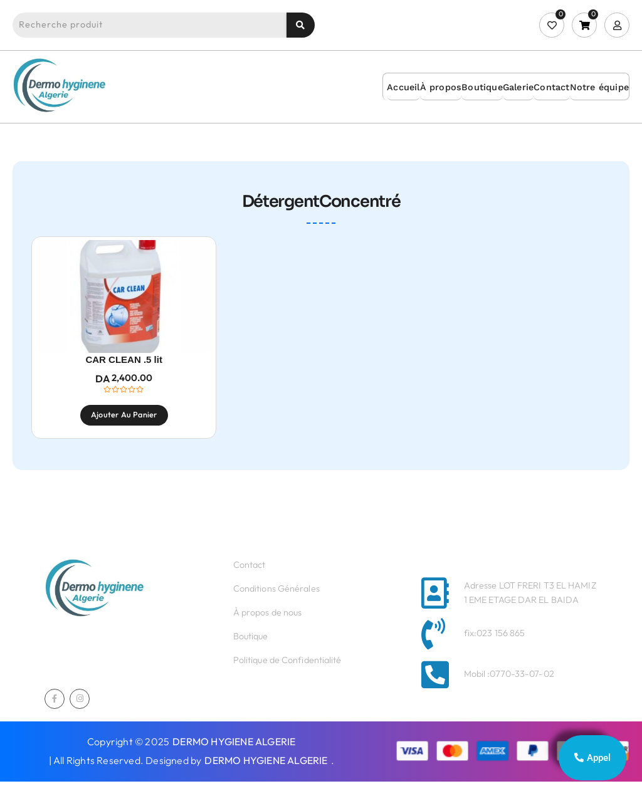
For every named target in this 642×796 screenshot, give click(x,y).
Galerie (518, 87)
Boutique (482, 87)
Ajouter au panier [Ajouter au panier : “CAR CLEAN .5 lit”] (124, 427)
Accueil (403, 87)
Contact (551, 87)
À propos (441, 87)
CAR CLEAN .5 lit (123, 372)
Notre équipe (599, 87)
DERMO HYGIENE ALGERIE (233, 756)
